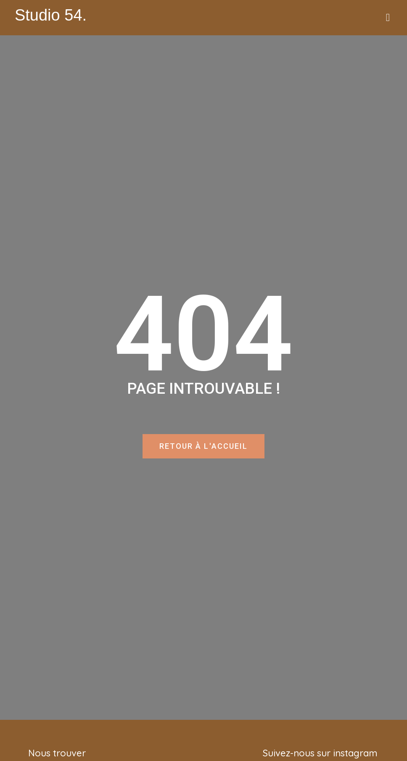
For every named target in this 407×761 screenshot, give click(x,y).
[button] (387, 18)
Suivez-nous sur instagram (320, 753)
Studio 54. (51, 15)
